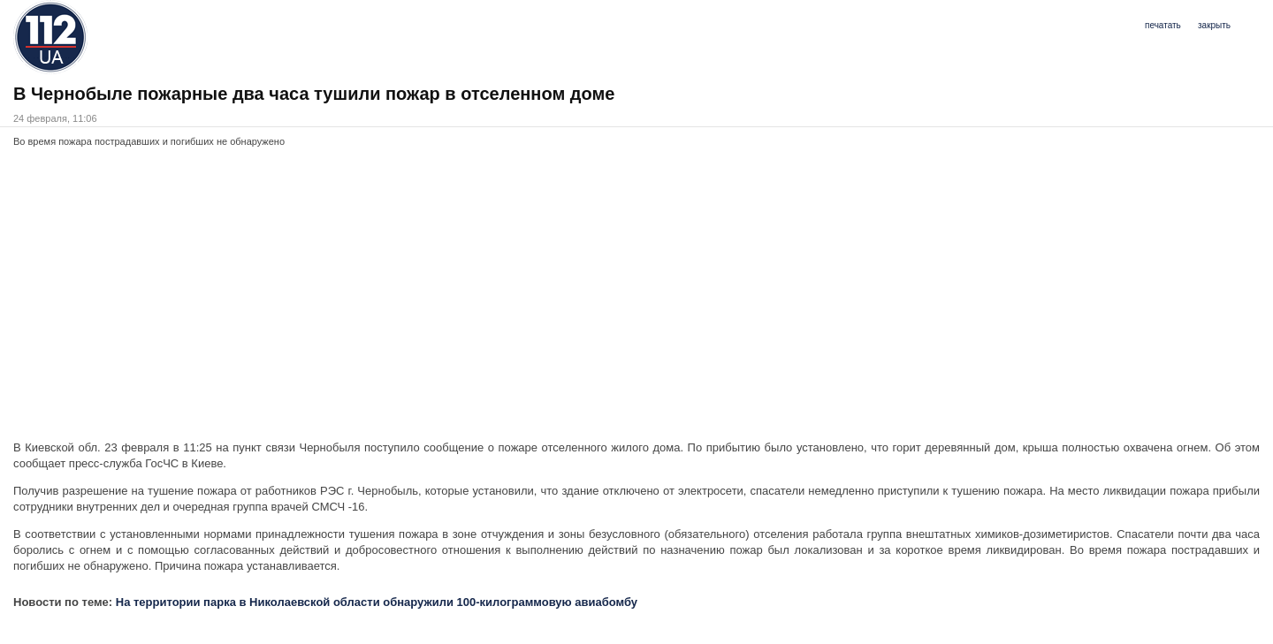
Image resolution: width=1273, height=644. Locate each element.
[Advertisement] (543, 298)
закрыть (1214, 25)
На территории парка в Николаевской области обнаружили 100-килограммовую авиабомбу (376, 602)
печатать (1163, 25)
